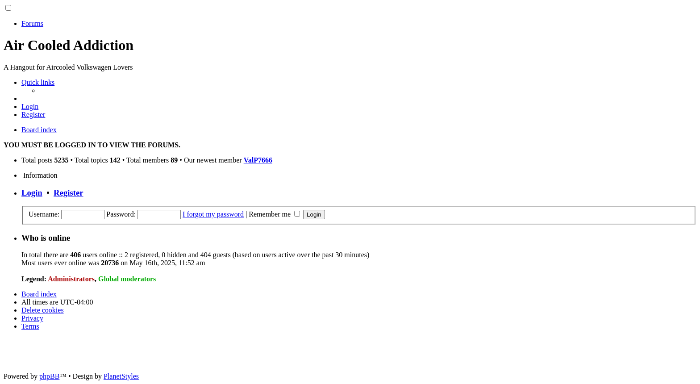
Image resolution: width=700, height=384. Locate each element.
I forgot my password (213, 214)
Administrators (71, 279)
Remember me (274, 214)
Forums (32, 23)
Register (68, 192)
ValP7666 (258, 160)
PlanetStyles (121, 376)
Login (31, 192)
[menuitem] (29, 106)
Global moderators (127, 279)
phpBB (49, 376)
